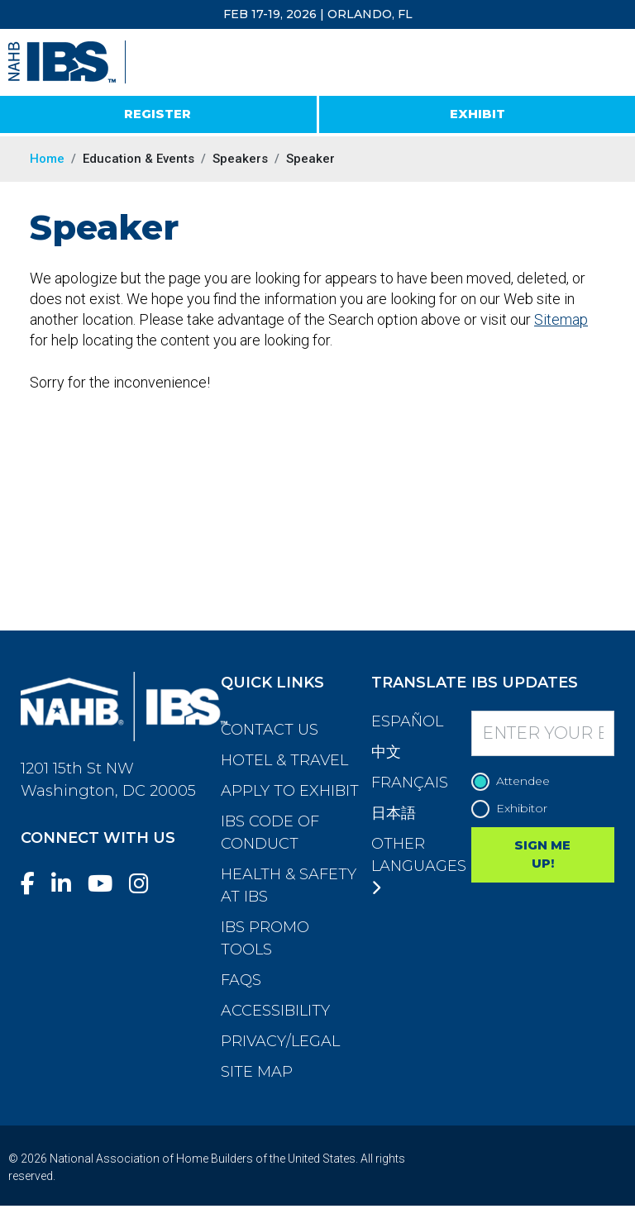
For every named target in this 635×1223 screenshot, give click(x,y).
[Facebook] (34, 883)
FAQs (241, 980)
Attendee (514, 781)
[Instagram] (145, 883)
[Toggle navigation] (607, 62)
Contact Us (269, 730)
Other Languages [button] (418, 865)
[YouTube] (107, 883)
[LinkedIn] (67, 883)
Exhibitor (513, 808)
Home (47, 158)
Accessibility (275, 1011)
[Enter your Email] (543, 733)
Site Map (257, 1072)
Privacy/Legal (280, 1041)
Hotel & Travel (284, 760)
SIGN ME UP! (542, 854)
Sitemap (561, 319)
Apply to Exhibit (290, 791)
